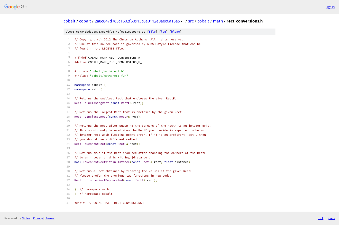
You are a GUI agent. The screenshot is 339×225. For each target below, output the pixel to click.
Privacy (38, 218)
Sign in (330, 7)
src (191, 21)
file (152, 32)
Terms (49, 218)
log (163, 32)
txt (320, 218)
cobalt (69, 21)
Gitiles (26, 218)
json (331, 218)
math (218, 21)
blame (175, 32)
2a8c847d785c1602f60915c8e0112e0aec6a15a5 (137, 21)
